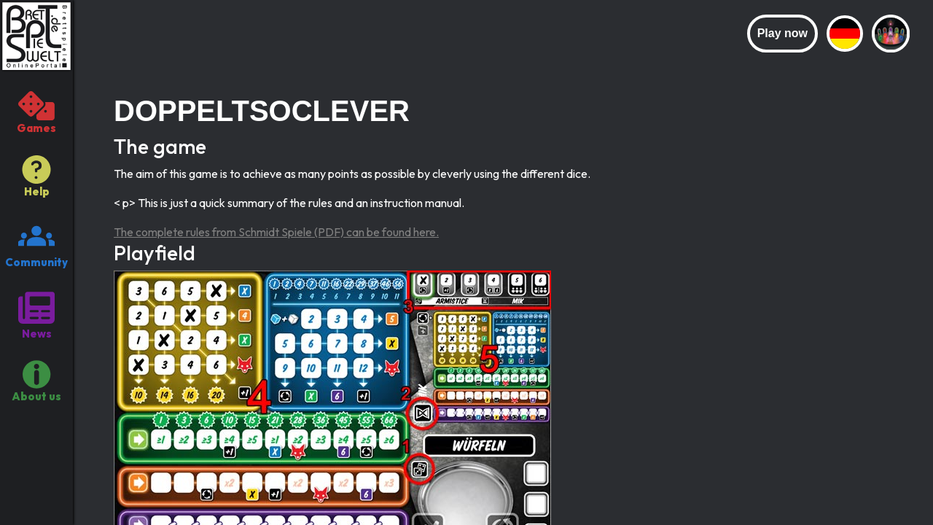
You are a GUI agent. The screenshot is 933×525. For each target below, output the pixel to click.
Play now (782, 33)
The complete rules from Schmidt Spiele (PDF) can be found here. (276, 232)
